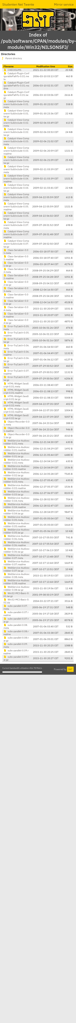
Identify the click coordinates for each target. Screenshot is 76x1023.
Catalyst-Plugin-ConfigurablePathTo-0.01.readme (16, 85)
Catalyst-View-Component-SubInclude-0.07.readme (16, 234)
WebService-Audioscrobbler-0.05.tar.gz (17, 531)
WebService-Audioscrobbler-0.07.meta (17, 556)
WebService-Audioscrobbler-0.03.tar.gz (17, 493)
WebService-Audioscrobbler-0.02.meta (17, 461)
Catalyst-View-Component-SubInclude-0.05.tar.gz (16, 215)
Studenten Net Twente (18, 4)
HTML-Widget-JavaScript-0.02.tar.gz (16, 417)
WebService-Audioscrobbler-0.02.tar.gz (17, 474)
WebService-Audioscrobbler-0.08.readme (17, 582)
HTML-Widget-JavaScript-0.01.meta (16, 385)
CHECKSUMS (12, 69)
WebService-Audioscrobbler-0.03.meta (17, 480)
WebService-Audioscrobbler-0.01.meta (17, 442)
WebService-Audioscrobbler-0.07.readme (17, 563)
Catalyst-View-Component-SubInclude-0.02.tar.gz (16, 132)
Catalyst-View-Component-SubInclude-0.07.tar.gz (16, 243)
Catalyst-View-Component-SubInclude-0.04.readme (16, 178)
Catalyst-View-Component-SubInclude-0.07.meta (16, 225)
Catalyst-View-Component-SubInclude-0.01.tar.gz (16, 113)
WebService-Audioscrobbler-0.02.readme (17, 467)
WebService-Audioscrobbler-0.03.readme (17, 487)
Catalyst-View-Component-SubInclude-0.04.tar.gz (16, 187)
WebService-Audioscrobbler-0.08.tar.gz (17, 588)
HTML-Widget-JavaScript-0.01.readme (16, 391)
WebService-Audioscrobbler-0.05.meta (17, 518)
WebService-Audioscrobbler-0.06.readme (17, 544)
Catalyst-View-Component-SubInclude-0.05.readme (16, 206)
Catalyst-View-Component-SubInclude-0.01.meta (16, 104)
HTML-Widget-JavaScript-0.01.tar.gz (16, 398)
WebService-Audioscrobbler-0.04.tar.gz (17, 512)
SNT (70, 669)
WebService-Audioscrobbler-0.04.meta (17, 499)
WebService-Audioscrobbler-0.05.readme (17, 525)
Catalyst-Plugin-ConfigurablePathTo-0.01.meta (16, 76)
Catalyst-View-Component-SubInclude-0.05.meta (16, 197)
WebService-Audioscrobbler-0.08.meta (17, 575)
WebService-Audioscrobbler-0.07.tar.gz (17, 569)
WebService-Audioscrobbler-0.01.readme (17, 448)
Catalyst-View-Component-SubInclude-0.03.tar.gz (16, 160)
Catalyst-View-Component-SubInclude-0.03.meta (16, 141)
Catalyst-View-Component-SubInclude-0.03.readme (16, 150)
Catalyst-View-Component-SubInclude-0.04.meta (16, 169)
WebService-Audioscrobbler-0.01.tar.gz (17, 455)
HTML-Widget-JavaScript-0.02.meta (16, 404)
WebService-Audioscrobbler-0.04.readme (17, 506)
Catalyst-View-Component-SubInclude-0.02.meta (16, 122)
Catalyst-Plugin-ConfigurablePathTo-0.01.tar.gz (16, 94)
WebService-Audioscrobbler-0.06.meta (17, 537)
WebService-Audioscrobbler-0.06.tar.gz (17, 550)
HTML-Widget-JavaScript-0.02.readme (16, 410)
